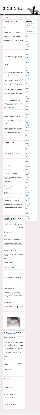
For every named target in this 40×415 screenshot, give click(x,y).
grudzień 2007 (28, 172)
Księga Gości (9, 14)
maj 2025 (27, 43)
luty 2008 (27, 171)
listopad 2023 (28, 54)
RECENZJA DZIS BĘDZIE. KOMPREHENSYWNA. (12, 218)
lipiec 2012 (28, 138)
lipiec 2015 (28, 116)
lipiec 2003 (28, 205)
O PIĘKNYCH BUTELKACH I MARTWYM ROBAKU (31, 29)
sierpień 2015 (28, 115)
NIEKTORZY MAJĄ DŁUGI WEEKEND (10, 21)
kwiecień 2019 (28, 88)
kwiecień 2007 (28, 177)
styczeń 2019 (28, 90)
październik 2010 (28, 151)
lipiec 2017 (28, 101)
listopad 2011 (28, 143)
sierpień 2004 (28, 197)
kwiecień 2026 (28, 36)
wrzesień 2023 (28, 55)
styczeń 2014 (28, 127)
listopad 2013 (28, 128)
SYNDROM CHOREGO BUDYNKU (10, 142)
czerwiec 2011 (28, 146)
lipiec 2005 (28, 190)
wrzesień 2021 (28, 70)
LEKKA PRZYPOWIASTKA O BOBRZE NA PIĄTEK (13, 52)
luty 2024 (27, 52)
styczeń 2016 (28, 112)
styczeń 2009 (28, 164)
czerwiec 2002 (28, 213)
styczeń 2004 (28, 201)
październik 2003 (28, 203)
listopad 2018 (28, 91)
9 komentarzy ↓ (13, 309)
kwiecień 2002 (28, 214)
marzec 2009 (28, 163)
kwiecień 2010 (28, 155)
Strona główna (4, 14)
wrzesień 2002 (28, 211)
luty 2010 (27, 156)
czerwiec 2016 (28, 109)
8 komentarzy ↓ (14, 162)
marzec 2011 (28, 148)
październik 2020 (28, 77)
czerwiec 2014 (28, 124)
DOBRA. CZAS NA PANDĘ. (8, 314)
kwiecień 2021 (28, 73)
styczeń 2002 (28, 216)
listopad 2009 (28, 158)
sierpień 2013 (28, 130)
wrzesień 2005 (28, 189)
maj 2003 (27, 206)
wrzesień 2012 (28, 137)
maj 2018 (27, 95)
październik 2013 (28, 129)
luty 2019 (27, 89)
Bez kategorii (10, 47)
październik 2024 (28, 47)
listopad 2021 (28, 69)
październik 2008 (28, 166)
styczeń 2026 (28, 38)
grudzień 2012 (28, 135)
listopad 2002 (28, 210)
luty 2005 (27, 193)
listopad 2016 (28, 106)
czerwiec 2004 (28, 198)
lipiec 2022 (28, 64)
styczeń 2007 (28, 179)
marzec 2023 (28, 59)
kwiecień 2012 (28, 140)
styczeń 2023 (28, 60)
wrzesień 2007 (28, 174)
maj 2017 (27, 102)
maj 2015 (27, 117)
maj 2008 (27, 169)
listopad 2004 (28, 195)
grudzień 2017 (28, 98)
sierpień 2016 (28, 108)
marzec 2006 (28, 185)
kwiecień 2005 (28, 192)
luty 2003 (27, 208)
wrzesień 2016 (28, 107)
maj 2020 (27, 80)
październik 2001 (28, 218)
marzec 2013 (28, 133)
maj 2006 (27, 184)
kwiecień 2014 (28, 125)
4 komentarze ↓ (14, 22)
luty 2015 (27, 119)
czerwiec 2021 (28, 72)
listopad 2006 (28, 180)
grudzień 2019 (28, 83)
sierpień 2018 (28, 93)
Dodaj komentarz (14, 333)
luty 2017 (27, 104)
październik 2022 (28, 62)
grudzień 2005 (28, 187)
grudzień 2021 (28, 68)
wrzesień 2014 (28, 122)
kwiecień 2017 (28, 103)
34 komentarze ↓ (14, 315)
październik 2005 (28, 188)
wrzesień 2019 (28, 85)
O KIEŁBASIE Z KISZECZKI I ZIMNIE (31, 23)
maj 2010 (27, 154)
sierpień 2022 (28, 63)
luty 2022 (27, 67)
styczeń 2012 (28, 142)
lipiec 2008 (28, 168)
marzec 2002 (28, 215)
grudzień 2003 (28, 202)
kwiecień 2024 (28, 51)
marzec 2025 (28, 44)
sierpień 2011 (28, 145)
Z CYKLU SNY (6, 378)
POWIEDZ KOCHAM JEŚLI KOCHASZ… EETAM (12, 332)
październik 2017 (28, 99)
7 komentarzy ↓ (14, 219)
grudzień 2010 (28, 150)
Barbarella (6, 2)
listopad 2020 (28, 76)
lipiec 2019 (28, 86)
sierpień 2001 (28, 219)
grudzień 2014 (28, 120)
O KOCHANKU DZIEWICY (31, 25)
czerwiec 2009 (28, 161)
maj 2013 (27, 132)
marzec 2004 (28, 200)
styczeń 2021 (28, 75)
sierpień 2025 (28, 41)
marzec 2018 (28, 96)
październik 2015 (28, 114)
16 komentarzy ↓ (13, 107)
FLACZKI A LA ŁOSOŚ (8, 161)
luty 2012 (27, 141)
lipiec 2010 (28, 153)
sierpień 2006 (28, 182)
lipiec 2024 (28, 49)
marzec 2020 (28, 81)
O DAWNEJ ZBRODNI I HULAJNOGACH (30, 31)
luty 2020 (27, 82)
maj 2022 (27, 65)
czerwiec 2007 (28, 176)
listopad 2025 (28, 39)
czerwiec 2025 (28, 42)
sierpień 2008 (28, 167)
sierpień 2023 (28, 56)
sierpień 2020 (28, 78)
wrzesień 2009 (28, 159)
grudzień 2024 (28, 46)
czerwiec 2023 (28, 57)
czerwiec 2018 (28, 94)
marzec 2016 (28, 111)
